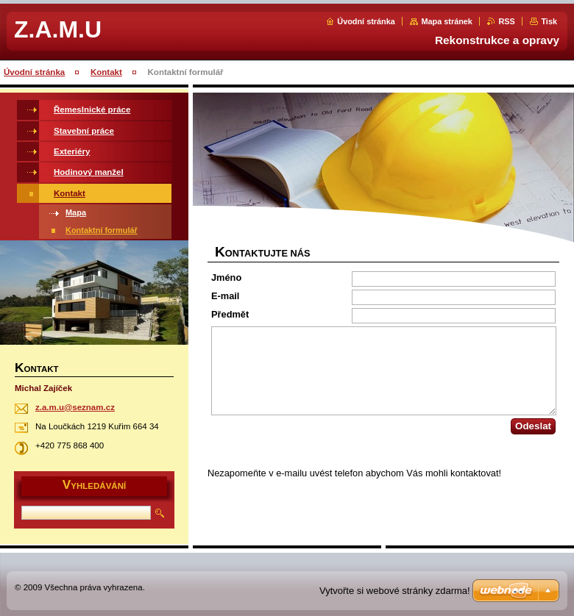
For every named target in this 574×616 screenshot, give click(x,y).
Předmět (230, 314)
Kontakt (106, 72)
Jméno (226, 277)
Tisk (549, 21)
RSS (506, 21)
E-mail (225, 295)
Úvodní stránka (366, 21)
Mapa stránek (446, 21)
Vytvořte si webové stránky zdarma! (394, 590)
